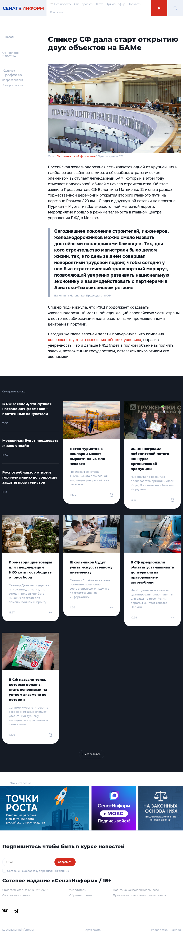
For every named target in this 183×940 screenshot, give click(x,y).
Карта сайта (92, 929)
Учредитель (77, 889)
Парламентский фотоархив (76, 156)
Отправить (65, 861)
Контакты (56, 12)
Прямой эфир (115, 4)
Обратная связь (80, 895)
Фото (99, 4)
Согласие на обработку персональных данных (38, 870)
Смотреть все (91, 754)
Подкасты (135, 4)
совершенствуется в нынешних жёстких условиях (94, 339)
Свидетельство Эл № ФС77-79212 (25, 889)
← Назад (8, 36)
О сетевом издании (16, 895)
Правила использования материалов (139, 895)
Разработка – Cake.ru (166, 929)
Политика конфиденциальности (136, 889)
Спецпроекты (84, 4)
